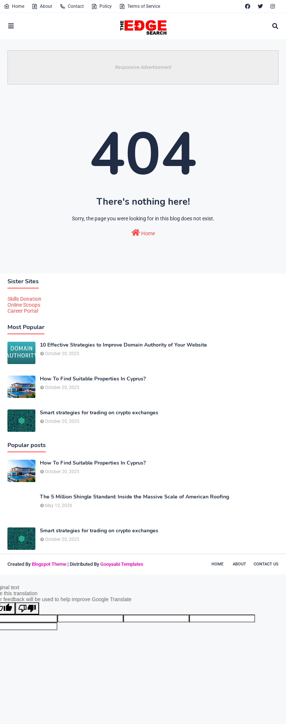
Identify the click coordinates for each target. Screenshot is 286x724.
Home (14, 6)
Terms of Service (139, 6)
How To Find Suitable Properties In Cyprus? (93, 379)
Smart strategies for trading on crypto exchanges (99, 412)
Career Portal (22, 311)
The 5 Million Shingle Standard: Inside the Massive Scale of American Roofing (134, 497)
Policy (101, 6)
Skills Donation (24, 299)
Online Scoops (23, 305)
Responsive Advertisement (143, 67)
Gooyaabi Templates (121, 564)
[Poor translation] (27, 608)
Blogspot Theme (49, 564)
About (42, 6)
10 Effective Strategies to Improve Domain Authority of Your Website (123, 345)
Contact (72, 6)
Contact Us (266, 564)
